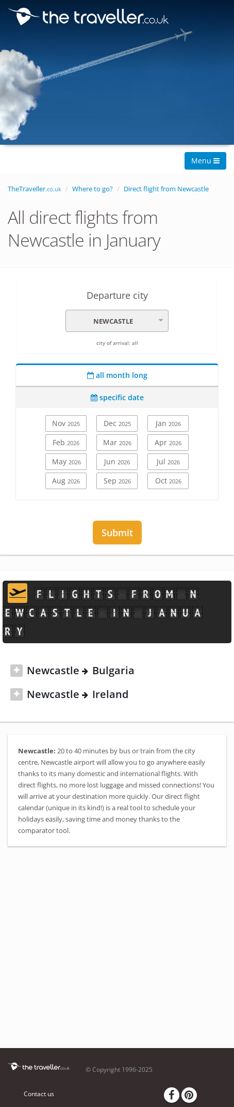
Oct (168, 481)
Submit (117, 532)
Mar (117, 442)
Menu (205, 160)
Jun (117, 461)
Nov (66, 423)
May (66, 461)
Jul (168, 461)
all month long (117, 375)
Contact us (39, 1093)
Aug (66, 481)
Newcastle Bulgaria (81, 670)
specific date (117, 397)
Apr (168, 442)
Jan (168, 423)
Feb (66, 442)
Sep (117, 481)
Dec (117, 423)
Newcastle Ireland (77, 694)
